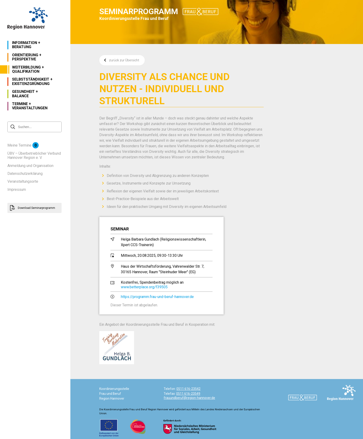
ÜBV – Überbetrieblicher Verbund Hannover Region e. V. (34, 155)
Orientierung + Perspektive (26, 57)
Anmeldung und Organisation (30, 166)
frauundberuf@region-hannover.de (189, 398)
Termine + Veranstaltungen (29, 106)
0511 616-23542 (188, 389)
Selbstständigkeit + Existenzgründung (32, 81)
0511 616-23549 (188, 393)
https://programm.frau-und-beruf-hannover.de (157, 297)
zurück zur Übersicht (121, 60)
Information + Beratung (26, 45)
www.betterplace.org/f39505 (144, 287)
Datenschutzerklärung (25, 174)
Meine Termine (23, 145)
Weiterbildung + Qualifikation (28, 69)
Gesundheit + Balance (25, 94)
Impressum (16, 190)
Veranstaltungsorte (22, 181)
